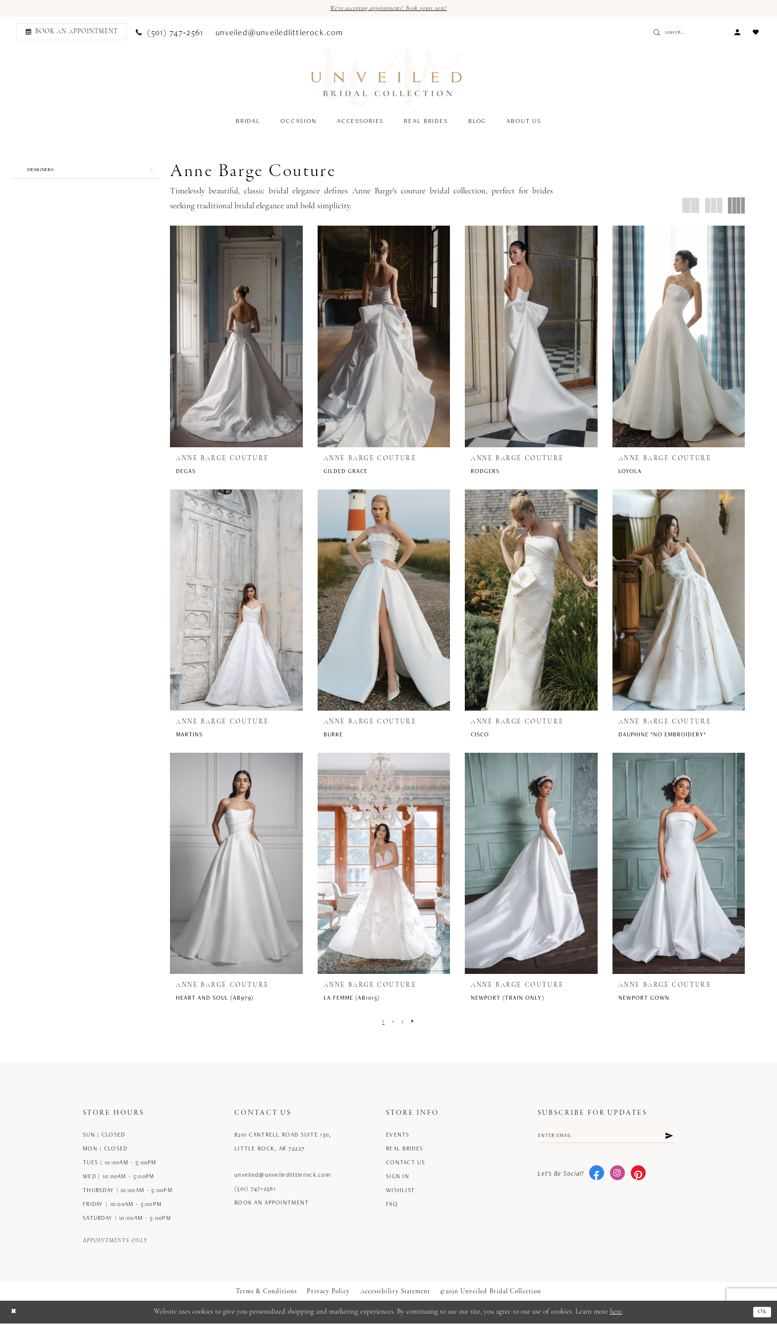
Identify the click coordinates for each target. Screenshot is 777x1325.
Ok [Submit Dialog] (761, 1313)
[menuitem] (70, 33)
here (616, 1313)
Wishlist (400, 1191)
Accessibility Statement (395, 1292)
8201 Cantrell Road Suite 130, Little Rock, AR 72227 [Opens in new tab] (282, 1142)
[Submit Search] (675, 33)
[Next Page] (415, 1022)
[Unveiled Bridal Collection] (388, 79)
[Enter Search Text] (697, 33)
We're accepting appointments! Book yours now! (388, 9)
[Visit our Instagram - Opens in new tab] (617, 1177)
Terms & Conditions (266, 1292)
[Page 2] (392, 1022)
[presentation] (236, 337)
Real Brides (404, 1149)
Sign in (397, 1177)
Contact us (405, 1163)
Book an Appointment (271, 1203)
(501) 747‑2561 (255, 1189)
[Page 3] (403, 1022)
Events (398, 1135)
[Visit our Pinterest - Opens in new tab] (638, 1177)
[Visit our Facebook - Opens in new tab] (596, 1177)
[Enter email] (606, 1137)
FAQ (392, 1204)
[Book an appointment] (71, 33)
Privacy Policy (328, 1292)
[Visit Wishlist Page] (755, 32)
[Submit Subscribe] (668, 1137)
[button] (737, 32)
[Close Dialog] (14, 1313)
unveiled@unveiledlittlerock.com (282, 1175)
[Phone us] (169, 33)
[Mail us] (280, 33)
